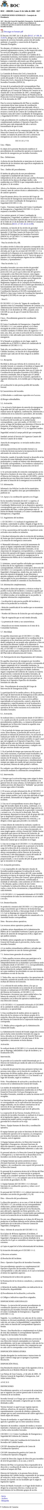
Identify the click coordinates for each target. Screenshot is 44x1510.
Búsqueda (5, 1501)
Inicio (3, 1496)
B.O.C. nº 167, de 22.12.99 (23, 224)
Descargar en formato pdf (13, 32)
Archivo (4, 1498)
